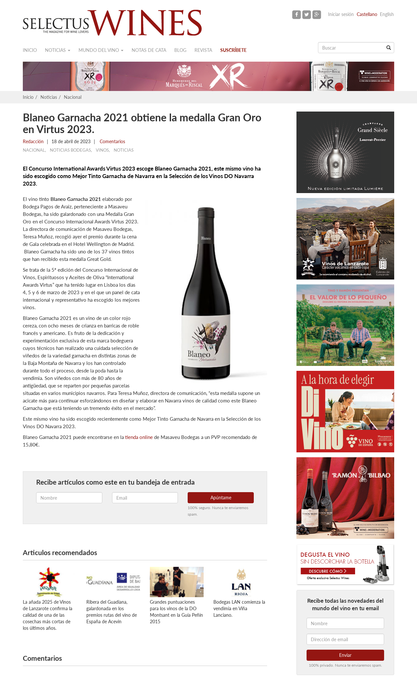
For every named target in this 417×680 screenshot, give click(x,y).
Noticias (57, 50)
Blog (180, 50)
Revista (203, 50)
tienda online (139, 437)
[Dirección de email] (345, 639)
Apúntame (220, 497)
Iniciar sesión (341, 14)
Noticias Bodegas (70, 150)
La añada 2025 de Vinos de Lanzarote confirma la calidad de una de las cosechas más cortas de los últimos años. (47, 615)
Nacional (72, 97)
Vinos (102, 150)
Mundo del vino (101, 50)
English (387, 14)
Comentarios (111, 141)
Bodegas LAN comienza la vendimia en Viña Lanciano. (239, 608)
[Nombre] (345, 623)
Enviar (345, 655)
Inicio (30, 50)
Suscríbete (233, 50)
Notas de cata (149, 50)
